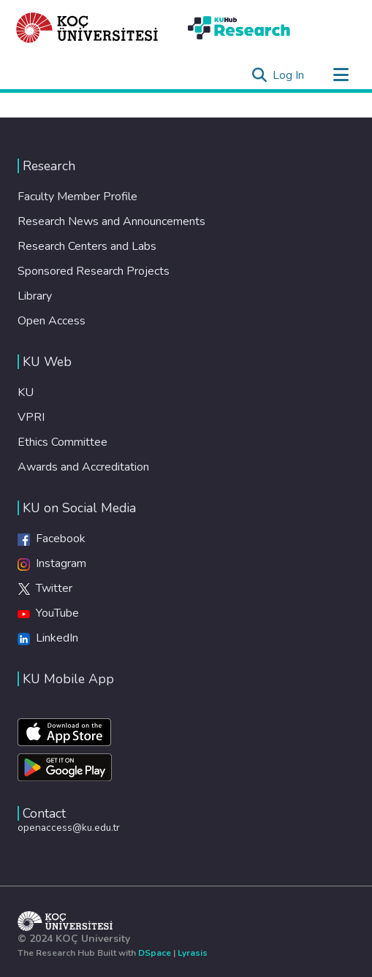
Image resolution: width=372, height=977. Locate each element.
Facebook (52, 539)
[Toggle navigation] (340, 75)
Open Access (52, 321)
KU (26, 392)
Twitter (45, 588)
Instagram (52, 563)
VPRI (31, 417)
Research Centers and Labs (87, 246)
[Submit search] (259, 75)
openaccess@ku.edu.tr (69, 828)
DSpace (154, 953)
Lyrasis (193, 953)
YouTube (48, 613)
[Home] (87, 28)
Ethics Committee (62, 442)
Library (35, 296)
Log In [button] (289, 75)
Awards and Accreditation (83, 467)
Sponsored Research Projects (94, 271)
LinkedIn (48, 638)
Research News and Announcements (111, 221)
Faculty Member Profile (77, 197)
